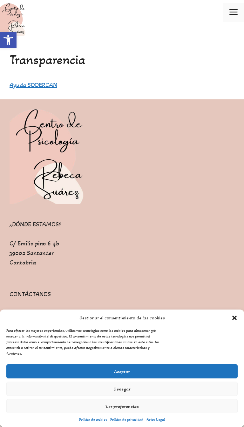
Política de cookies (93, 419)
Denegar (122, 389)
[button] (8, 40)
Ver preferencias (122, 406)
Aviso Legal (155, 419)
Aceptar (122, 371)
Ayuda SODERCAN (33, 85)
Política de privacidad (126, 419)
